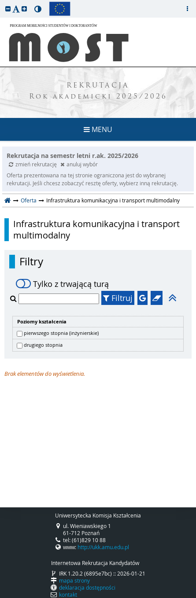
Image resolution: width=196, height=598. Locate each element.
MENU (98, 129)
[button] (8, 8)
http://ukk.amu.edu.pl (103, 546)
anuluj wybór (79, 164)
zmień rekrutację (33, 164)
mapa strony (74, 580)
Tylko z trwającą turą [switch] (62, 284)
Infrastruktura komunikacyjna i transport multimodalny (96, 229)
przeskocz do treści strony (2, 2)
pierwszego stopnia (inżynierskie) (61, 333)
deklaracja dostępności (87, 587)
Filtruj (118, 298)
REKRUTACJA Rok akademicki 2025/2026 (98, 91)
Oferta (29, 200)
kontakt (68, 594)
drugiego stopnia (43, 344)
